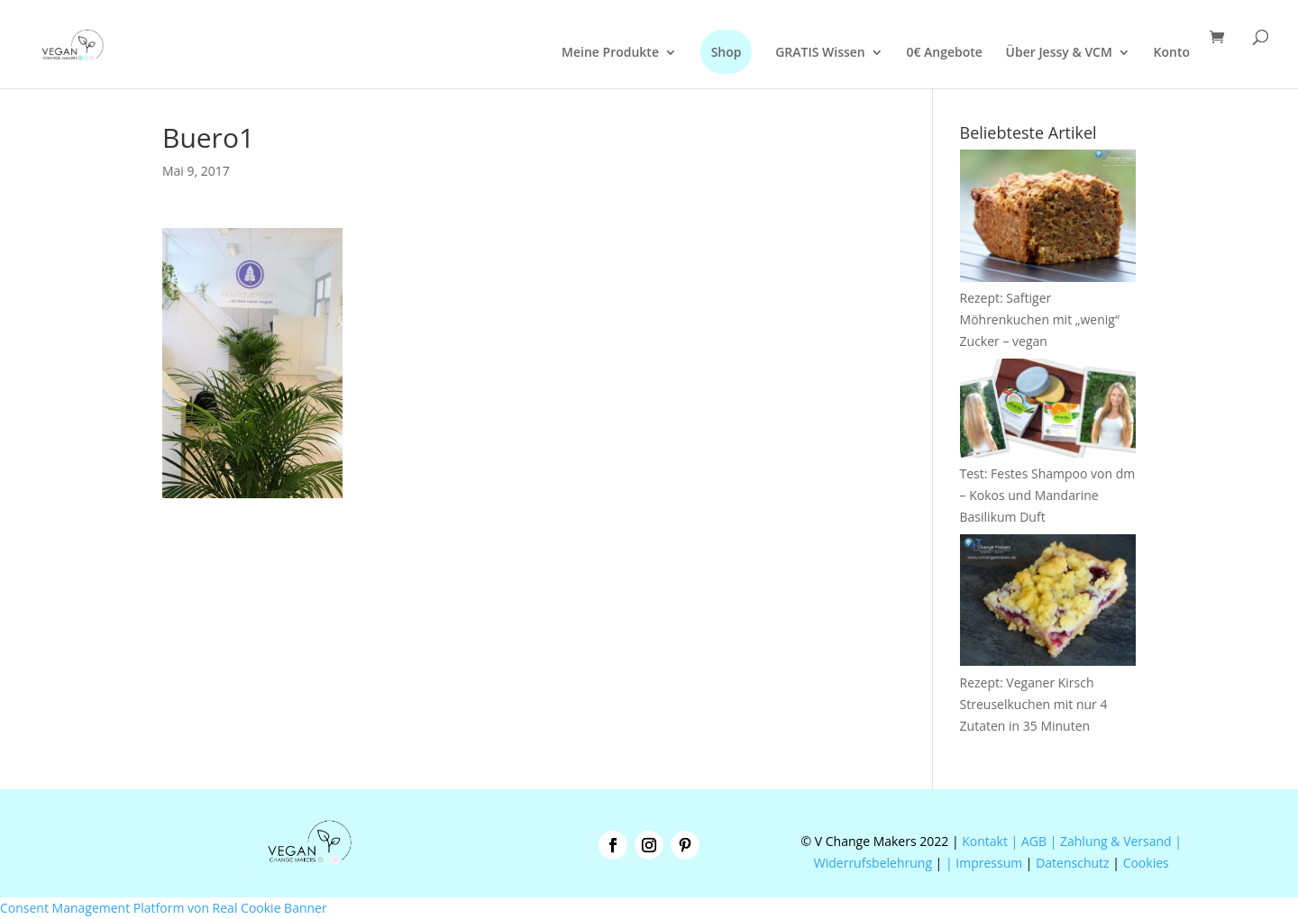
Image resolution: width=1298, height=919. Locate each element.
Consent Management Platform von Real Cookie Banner (163, 907)
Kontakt (983, 841)
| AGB (1029, 841)
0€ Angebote (944, 53)
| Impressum (984, 862)
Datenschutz (1072, 862)
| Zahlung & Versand (1112, 841)
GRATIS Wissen (820, 53)
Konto (1172, 53)
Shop (726, 51)
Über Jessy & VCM (1059, 53)
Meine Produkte (610, 53)
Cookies (1146, 862)
